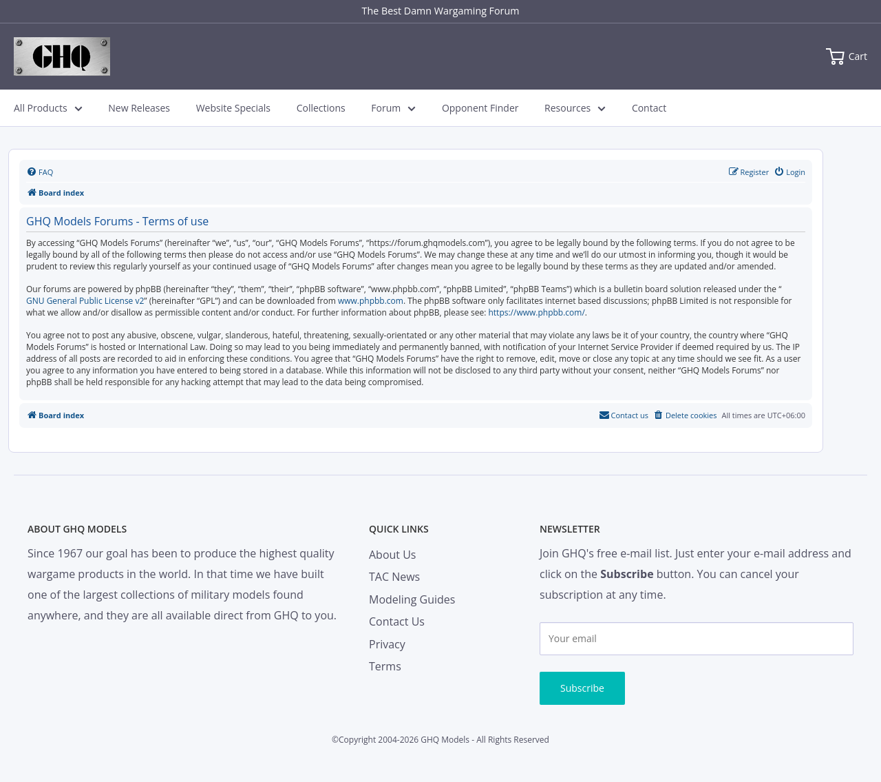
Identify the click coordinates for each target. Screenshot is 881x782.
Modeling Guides (412, 599)
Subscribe (582, 687)
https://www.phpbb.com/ (536, 312)
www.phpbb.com (370, 301)
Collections (321, 107)
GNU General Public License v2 (85, 301)
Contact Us (397, 621)
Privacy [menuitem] (387, 644)
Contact (649, 107)
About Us (392, 554)
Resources (575, 107)
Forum (393, 107)
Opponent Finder (480, 107)
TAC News (394, 576)
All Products (48, 107)
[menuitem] (39, 172)
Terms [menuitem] (385, 666)
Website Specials (233, 107)
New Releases (139, 107)
